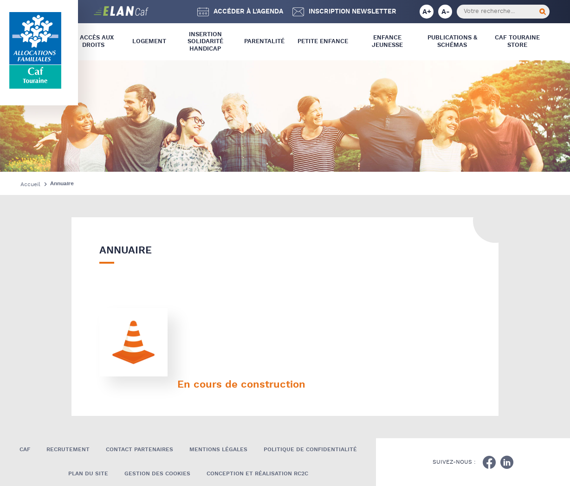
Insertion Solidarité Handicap (205, 42)
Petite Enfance (323, 41)
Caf (24, 449)
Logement (149, 41)
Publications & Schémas (452, 41)
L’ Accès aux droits (93, 41)
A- (445, 11)
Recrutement (68, 449)
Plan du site (88, 473)
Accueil (30, 184)
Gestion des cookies (157, 473)
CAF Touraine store (517, 41)
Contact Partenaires (139, 449)
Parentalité (264, 41)
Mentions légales (218, 449)
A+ (426, 11)
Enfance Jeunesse (387, 41)
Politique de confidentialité (310, 449)
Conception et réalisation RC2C (257, 473)
